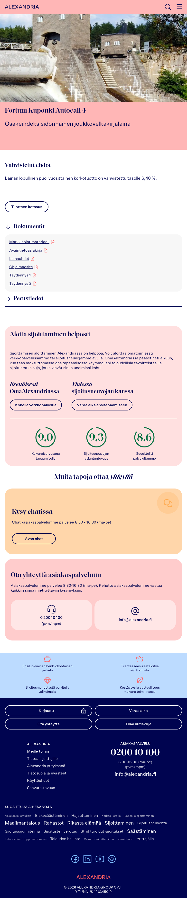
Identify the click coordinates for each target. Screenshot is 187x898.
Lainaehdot (19, 258)
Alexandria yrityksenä (46, 766)
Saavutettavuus (41, 788)
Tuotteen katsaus (26, 208)
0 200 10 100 (51, 618)
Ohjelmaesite (21, 267)
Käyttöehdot (38, 780)
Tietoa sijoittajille (42, 759)
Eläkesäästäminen (51, 816)
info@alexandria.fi (135, 620)
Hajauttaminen (84, 816)
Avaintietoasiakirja (25, 250)
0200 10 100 (135, 753)
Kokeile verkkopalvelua (35, 405)
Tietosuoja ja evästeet (46, 773)
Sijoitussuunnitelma (22, 831)
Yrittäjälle (145, 839)
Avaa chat (34, 539)
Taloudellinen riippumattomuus (26, 839)
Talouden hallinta (65, 839)
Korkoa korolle (111, 815)
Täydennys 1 (20, 275)
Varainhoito (125, 839)
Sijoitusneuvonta (152, 823)
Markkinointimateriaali (29, 242)
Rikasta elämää (84, 823)
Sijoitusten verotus (60, 831)
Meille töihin (38, 751)
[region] (93, 262)
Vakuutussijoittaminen (99, 839)
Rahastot (54, 823)
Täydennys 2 (20, 283)
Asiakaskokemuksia (18, 815)
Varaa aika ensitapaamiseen (102, 405)
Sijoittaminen (119, 823)
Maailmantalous (22, 823)
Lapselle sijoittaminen (139, 815)
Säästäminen (141, 831)
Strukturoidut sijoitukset (102, 831)
